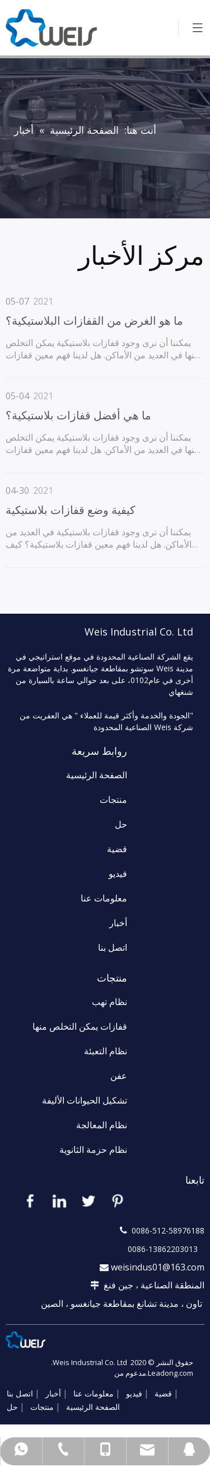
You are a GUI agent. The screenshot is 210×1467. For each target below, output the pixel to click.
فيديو (118, 873)
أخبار (118, 923)
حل (121, 824)
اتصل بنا (112, 947)
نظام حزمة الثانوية (93, 1149)
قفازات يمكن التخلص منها (79, 1026)
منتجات (113, 799)
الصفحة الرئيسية (96, 775)
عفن (118, 1075)
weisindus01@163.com (157, 1267)
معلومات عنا (104, 898)
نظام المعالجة (101, 1125)
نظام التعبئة (105, 1051)
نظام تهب (109, 1002)
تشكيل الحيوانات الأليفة (84, 1100)
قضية (117, 849)
